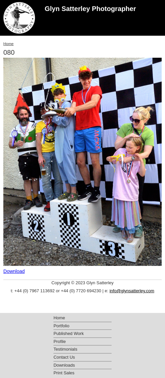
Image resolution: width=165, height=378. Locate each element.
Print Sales (63, 372)
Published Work (68, 333)
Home (8, 44)
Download (14, 271)
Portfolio (61, 325)
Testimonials (65, 349)
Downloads (64, 365)
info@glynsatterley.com (132, 290)
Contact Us (64, 357)
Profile (59, 341)
